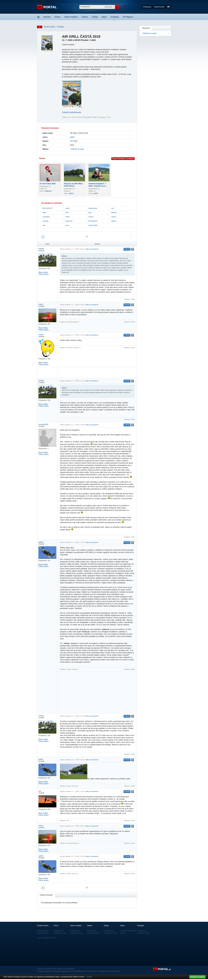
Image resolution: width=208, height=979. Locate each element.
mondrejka (46, 217)
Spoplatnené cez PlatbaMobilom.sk (73, 971)
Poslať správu (43, 274)
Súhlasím (127, 299)
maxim (40, 335)
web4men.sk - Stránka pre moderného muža (104, 971)
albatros (114, 221)
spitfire (72, 137)
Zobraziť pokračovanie (71, 112)
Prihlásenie (147, 7)
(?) (134, 299)
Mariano (114, 212)
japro (90, 212)
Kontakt (57, 971)
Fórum (57, 17)
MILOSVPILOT (48, 208)
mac (44, 225)
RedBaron (48, 191)
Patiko (67, 217)
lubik (67, 212)
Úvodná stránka (49, 27)
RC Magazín (128, 17)
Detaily (89, 977)
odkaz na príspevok (91, 249)
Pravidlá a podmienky (45, 971)
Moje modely (43, 272)
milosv (67, 208)
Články (95, 17)
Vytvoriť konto (159, 7)
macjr (67, 225)
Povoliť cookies (197, 977)
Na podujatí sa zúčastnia (51, 203)
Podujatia (115, 17)
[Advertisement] (92, 372)
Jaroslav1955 (92, 225)
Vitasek (113, 217)
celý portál (108, 7)
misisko (90, 217)
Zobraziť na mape (149, 33)
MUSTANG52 (92, 221)
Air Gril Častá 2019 (47, 184)
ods (112, 208)
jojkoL (45, 212)
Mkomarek (68, 221)
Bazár (104, 17)
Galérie (85, 17)
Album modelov (71, 17)
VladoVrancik (92, 208)
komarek (45, 221)
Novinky (47, 17)
